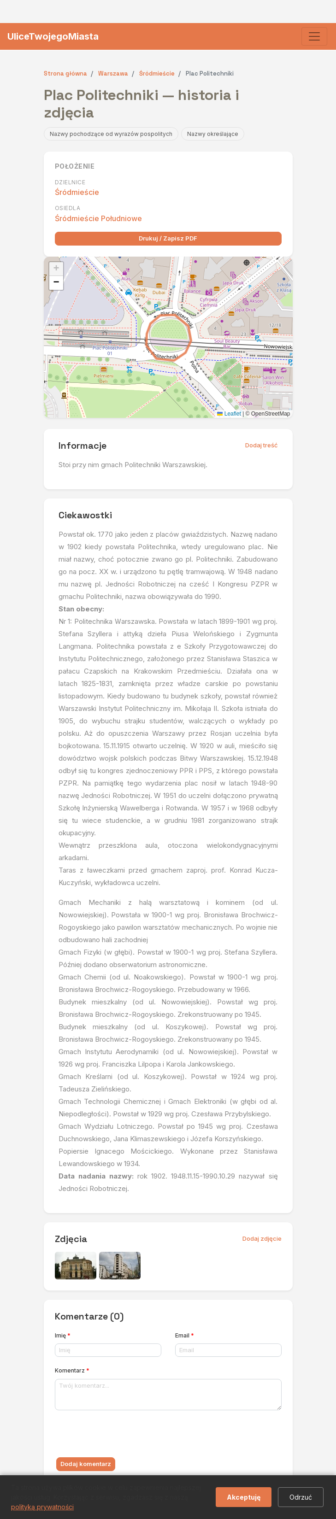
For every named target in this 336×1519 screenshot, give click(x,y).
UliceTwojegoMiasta (53, 36)
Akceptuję (243, 1497)
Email (184, 1335)
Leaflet (229, 414)
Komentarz (72, 1370)
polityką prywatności (42, 1507)
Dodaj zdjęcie (262, 1238)
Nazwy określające (212, 133)
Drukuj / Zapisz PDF (168, 238)
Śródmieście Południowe (98, 218)
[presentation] (125, 1436)
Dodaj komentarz (85, 1463)
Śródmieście (77, 192)
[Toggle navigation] (314, 36)
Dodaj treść (261, 445)
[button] (56, 269)
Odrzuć (300, 1497)
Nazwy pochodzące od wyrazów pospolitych (111, 133)
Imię (63, 1335)
